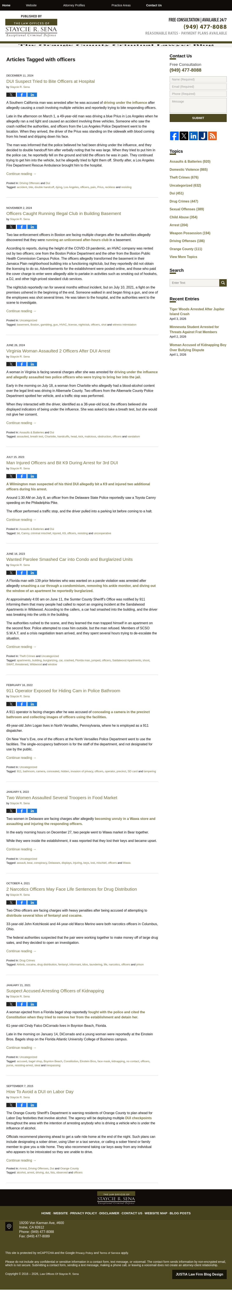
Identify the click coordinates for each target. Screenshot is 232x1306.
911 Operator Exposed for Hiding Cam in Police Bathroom (63, 707)
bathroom (29, 788)
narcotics (114, 981)
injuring (77, 879)
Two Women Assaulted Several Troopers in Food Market (62, 814)
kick (80, 453)
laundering (95, 981)
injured (57, 550)
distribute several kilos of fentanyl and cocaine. (44, 932)
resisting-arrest (24, 1082)
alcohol (21, 1189)
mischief (101, 879)
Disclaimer (111, 1227)
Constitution (71, 1078)
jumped (96, 677)
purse (9, 1082)
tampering (150, 788)
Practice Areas (142, 5)
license (72, 341)
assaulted (23, 453)
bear (29, 879)
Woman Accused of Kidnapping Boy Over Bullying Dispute (195, 362)
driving (40, 1189)
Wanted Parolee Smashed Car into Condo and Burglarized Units (69, 576)
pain (93, 204)
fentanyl (63, 981)
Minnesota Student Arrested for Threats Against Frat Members (197, 345)
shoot (146, 677)
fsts (52, 1189)
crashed (69, 677)
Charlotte (50, 453)
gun (55, 341)
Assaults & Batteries (31, 449)
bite (31, 204)
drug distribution (47, 981)
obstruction (104, 453)
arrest (30, 1189)
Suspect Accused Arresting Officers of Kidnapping (55, 1007)
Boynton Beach (53, 1078)
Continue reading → (21, 190)
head (74, 453)
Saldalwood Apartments (126, 677)
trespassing (53, 1082)
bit (18, 550)
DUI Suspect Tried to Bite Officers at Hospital (50, 98)
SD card (133, 788)
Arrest (23, 1185)
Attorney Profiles (96, 5)
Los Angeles (71, 204)
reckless (110, 204)
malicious (90, 453)
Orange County (69, 1185)
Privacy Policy (88, 1227)
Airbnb (21, 981)
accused (22, 1078)
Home (17, 5)
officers (84, 204)
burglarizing (50, 677)
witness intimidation (124, 341)
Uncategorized (28, 337)
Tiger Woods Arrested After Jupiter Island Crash (194, 328)
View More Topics (182, 270)
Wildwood (36, 681)
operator (110, 788)
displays (66, 879)
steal (37, 1082)
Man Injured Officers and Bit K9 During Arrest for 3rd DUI (62, 479)
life (105, 981)
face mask (104, 1078)
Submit (198, 136)
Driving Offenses (29, 199)
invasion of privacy (82, 788)
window (52, 681)
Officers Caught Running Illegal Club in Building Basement (63, 230)
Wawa (127, 879)
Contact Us (186, 5)
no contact (132, 1078)
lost (93, 879)
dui (47, 1189)
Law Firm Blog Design (206, 1291)
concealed (53, 788)
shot (103, 341)
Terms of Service (112, 1269)
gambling (46, 341)
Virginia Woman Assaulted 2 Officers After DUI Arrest (58, 367)
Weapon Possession (188, 248)
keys (86, 879)
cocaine (31, 981)
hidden (65, 788)
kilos (85, 981)
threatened (21, 681)
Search (223, 298)
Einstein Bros (88, 1078)
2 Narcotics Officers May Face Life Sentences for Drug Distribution (71, 905)
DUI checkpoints (138, 1135)
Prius (100, 204)
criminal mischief (41, 550)
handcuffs (63, 453)
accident (22, 204)
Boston (34, 341)
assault (21, 879)
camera (40, 788)
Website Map (153, 1227)
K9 (64, 550)
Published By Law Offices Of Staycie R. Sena (186, 26)
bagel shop (35, 1078)
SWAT (10, 681)
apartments (24, 677)
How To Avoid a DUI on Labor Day (40, 1108)
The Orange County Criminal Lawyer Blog (31, 26)
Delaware (54, 879)
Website (53, 5)
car (61, 677)
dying (59, 204)
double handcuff (44, 204)
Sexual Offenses (185, 226)
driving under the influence (125, 119)
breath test (36, 453)
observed (61, 1189)
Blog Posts (174, 1227)
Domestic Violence (187, 189)
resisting (126, 204)
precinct (121, 788)
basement (23, 341)
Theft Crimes (27, 673)
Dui (48, 199)
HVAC (63, 341)
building (37, 677)
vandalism (133, 453)
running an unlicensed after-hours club (77, 256)
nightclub (83, 341)
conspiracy (40, 879)
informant (75, 981)
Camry (25, 550)
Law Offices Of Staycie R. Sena (60, 1290)
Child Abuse (182, 233)
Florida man (82, 677)
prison (140, 981)
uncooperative (102, 550)
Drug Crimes (27, 977)
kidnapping (118, 1078)
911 (19, 788)
